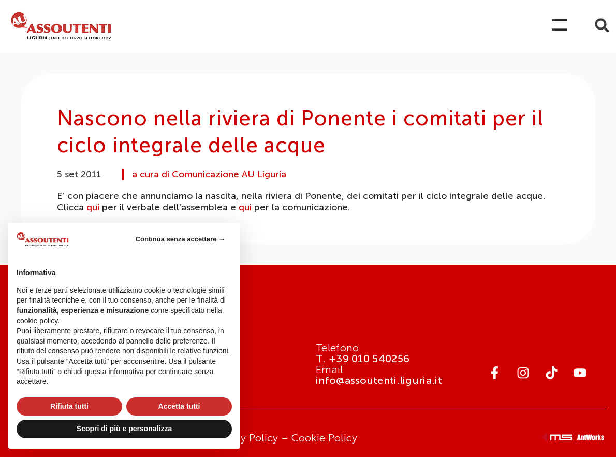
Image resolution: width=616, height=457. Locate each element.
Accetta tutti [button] (179, 406)
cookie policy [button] (37, 321)
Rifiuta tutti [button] (69, 406)
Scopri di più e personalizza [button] (124, 428)
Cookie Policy (324, 438)
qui (92, 207)
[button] (602, 25)
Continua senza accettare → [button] (180, 239)
